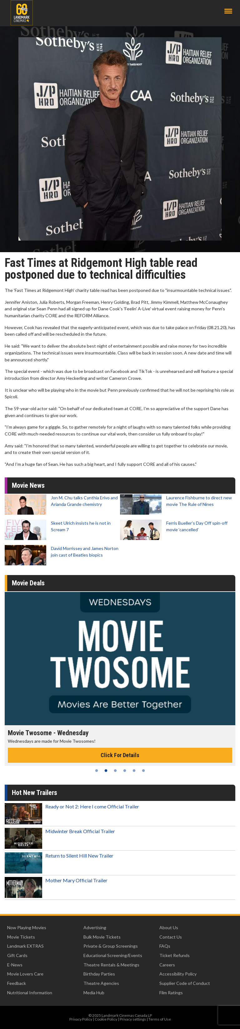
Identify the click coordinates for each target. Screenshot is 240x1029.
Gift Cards (17, 955)
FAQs (164, 946)
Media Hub (93, 992)
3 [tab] (115, 770)
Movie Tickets (21, 937)
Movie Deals (28, 583)
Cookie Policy (106, 1019)
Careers (167, 964)
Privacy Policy (80, 1019)
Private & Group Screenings (110, 946)
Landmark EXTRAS (25, 946)
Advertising (94, 927)
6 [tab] (143, 770)
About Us (168, 927)
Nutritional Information (29, 992)
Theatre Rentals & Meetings (111, 964)
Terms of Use (159, 1019)
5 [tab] (134, 770)
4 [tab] (125, 770)
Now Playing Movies (26, 927)
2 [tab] (106, 770)
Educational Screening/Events (112, 955)
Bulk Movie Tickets (102, 937)
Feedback (16, 983)
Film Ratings (171, 992)
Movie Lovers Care (25, 973)
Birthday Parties (99, 973)
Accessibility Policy (178, 973)
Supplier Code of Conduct (184, 983)
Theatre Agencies (101, 983)
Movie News (28, 485)
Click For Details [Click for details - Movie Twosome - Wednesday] (120, 755)
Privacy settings (133, 1019)
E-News (14, 964)
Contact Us (170, 937)
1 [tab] (96, 770)
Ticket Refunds (174, 955)
